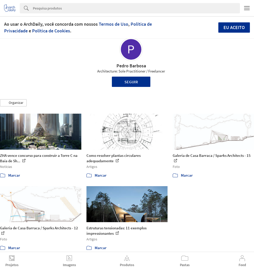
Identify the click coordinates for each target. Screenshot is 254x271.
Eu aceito (234, 27)
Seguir (131, 81)
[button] (13, 102)
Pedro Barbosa (131, 66)
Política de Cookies (51, 31)
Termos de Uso (113, 24)
